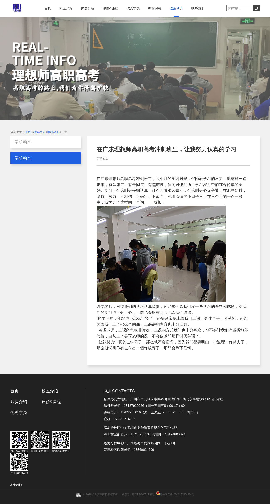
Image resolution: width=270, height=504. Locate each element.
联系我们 (198, 8)
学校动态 (53, 132)
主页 (28, 132)
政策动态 (176, 8)
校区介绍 (66, 8)
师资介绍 (87, 8)
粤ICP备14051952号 (143, 494)
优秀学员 (133, 8)
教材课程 (154, 8)
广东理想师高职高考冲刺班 (124, 178)
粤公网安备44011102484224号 (177, 494)
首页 (47, 8)
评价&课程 (110, 8)
